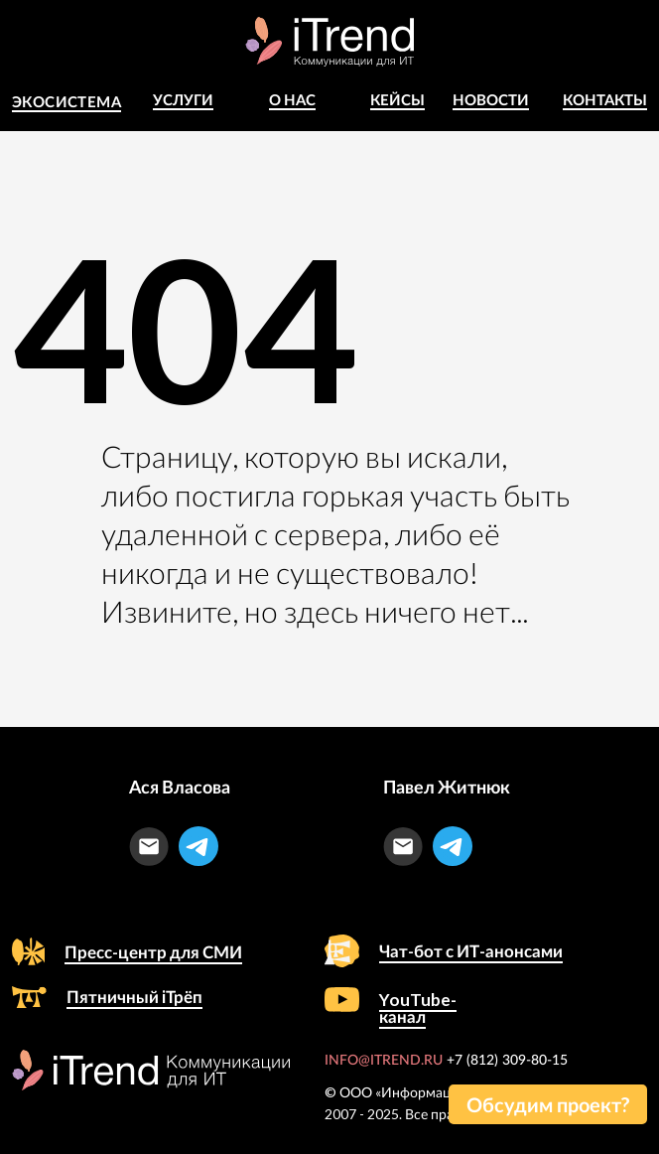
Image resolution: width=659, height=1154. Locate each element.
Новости (491, 99)
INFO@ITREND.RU (384, 1061)
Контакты (605, 99)
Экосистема (66, 101)
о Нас (292, 99)
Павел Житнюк (446, 786)
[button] (548, 1104)
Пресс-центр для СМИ (153, 951)
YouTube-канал (418, 1008)
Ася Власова (179, 786)
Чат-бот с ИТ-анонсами (471, 950)
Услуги (183, 99)
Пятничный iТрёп (134, 996)
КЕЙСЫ (397, 99)
